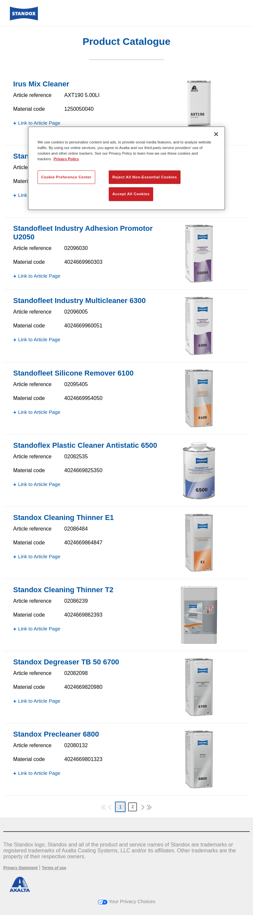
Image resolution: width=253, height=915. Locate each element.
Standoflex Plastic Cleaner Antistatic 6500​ (85, 445)
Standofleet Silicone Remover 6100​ (73, 373)
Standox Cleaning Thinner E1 (63, 517)
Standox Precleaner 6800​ (56, 734)
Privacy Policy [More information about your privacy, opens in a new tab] (66, 159)
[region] (126, 168)
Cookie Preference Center (66, 177)
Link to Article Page (39, 123)
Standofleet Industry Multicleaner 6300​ (79, 300)
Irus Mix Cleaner (41, 84)
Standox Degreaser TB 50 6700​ (66, 662)
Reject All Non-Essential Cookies (144, 177)
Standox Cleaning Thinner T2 (63, 590)
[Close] (216, 134)
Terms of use (54, 868)
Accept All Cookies (131, 194)
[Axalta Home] (24, 18)
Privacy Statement (20, 868)
